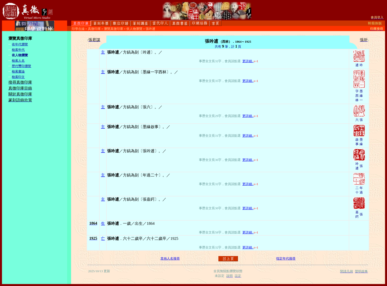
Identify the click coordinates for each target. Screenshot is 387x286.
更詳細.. (248, 61)
